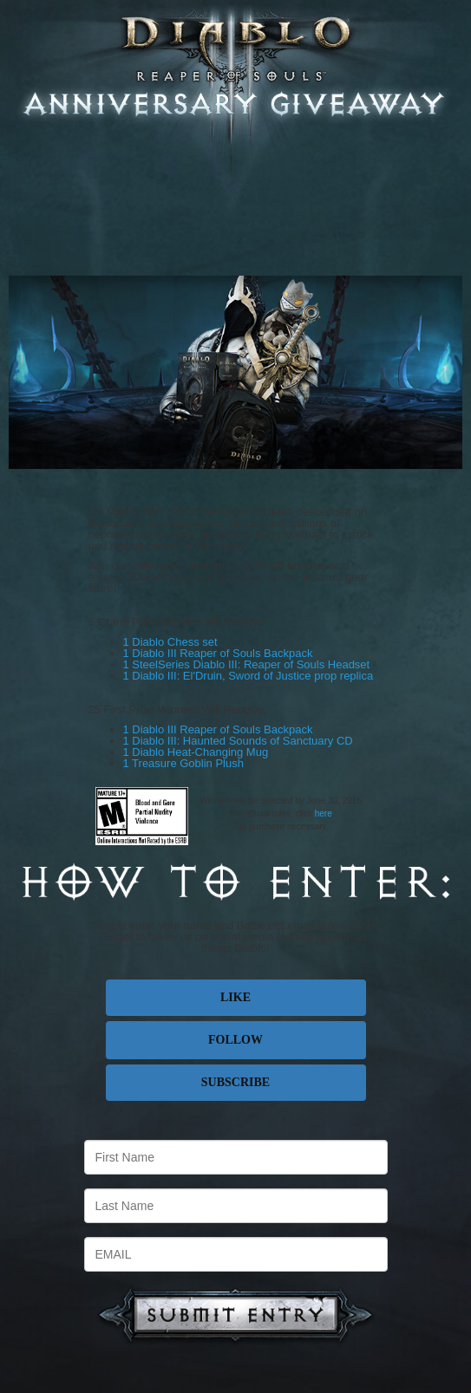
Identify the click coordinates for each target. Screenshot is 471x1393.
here (323, 813)
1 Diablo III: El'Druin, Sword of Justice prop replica (248, 675)
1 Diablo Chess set (170, 641)
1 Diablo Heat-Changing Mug (196, 751)
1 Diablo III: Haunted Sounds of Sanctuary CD (238, 740)
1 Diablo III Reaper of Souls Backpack (218, 653)
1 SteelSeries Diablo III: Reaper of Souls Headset (246, 664)
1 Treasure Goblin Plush (183, 763)
